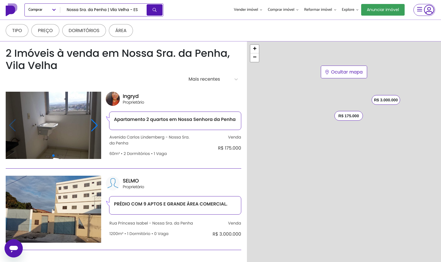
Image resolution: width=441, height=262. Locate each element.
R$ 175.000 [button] (348, 116)
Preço (45, 30)
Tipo (17, 30)
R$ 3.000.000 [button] (386, 100)
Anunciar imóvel (383, 9)
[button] (254, 49)
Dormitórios (84, 30)
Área (121, 30)
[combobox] (104, 10)
